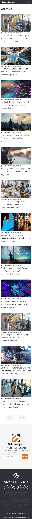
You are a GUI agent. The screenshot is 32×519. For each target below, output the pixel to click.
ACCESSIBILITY (21, 513)
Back (10, 417)
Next (22, 417)
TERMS (8, 513)
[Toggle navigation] (28, 2)
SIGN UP (25, 456)
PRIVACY (14, 513)
